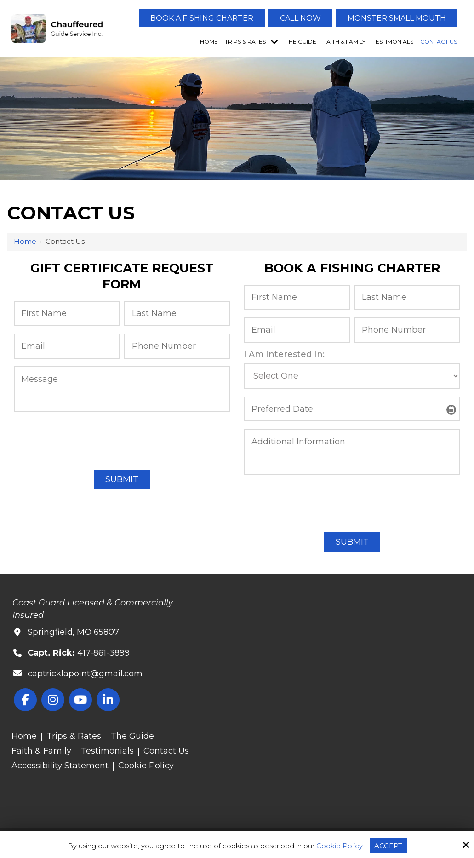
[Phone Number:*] (177, 346)
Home (25, 241)
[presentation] (122, 439)
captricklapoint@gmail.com (85, 673)
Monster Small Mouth (397, 18)
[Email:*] (67, 346)
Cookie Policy (339, 846)
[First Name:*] (67, 313)
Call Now (300, 18)
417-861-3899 (103, 653)
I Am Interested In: (284, 354)
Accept (388, 845)
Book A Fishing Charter (201, 18)
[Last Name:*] (177, 313)
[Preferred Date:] (352, 409)
